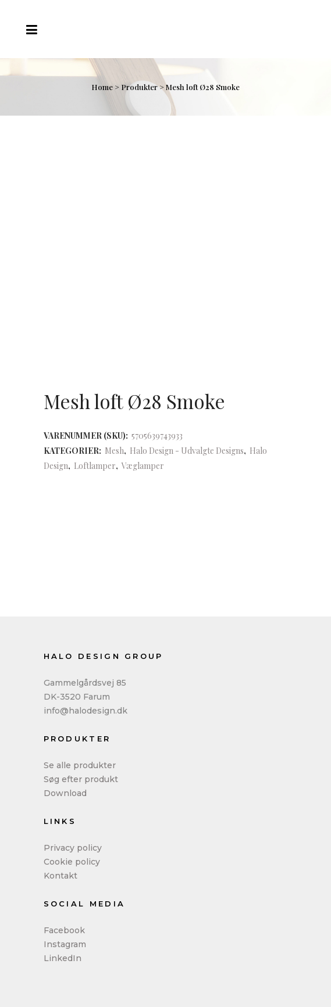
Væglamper (143, 465)
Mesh (114, 450)
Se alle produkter (80, 765)
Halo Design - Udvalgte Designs (187, 450)
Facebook (64, 930)
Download (65, 793)
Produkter (139, 87)
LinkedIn (62, 958)
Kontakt (60, 875)
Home (102, 87)
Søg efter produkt (81, 779)
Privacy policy (73, 848)
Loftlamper (95, 465)
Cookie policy (72, 862)
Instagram (65, 944)
